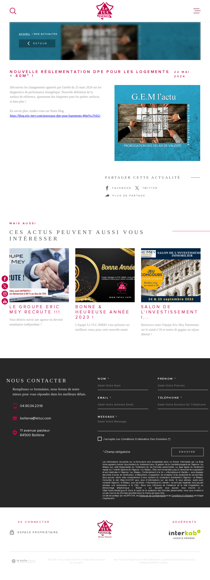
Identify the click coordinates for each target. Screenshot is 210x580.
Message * (107, 416)
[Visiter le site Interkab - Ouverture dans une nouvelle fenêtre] (185, 534)
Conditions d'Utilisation (183, 495)
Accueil (24, 34)
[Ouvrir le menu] (197, 11)
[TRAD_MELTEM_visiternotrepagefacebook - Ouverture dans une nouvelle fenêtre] (5, 279)
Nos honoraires (123, 559)
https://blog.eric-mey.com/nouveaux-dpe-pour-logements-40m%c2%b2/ (55, 115)
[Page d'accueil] (105, 11)
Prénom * (167, 378)
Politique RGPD (147, 562)
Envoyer (187, 451)
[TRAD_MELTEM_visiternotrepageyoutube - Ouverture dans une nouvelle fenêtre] (5, 301)
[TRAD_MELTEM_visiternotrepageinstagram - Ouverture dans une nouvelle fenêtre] (5, 294)
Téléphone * (170, 397)
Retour (37, 43)
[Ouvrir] (13, 11)
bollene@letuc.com (35, 418)
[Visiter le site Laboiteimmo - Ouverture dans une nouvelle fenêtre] (23, 561)
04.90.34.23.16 (31, 406)
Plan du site (141, 559)
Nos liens (187, 559)
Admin (175, 559)
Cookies (163, 563)
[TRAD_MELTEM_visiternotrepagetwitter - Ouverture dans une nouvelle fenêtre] (5, 286)
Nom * (103, 378)
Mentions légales (160, 559)
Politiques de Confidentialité (152, 495)
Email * (104, 397)
